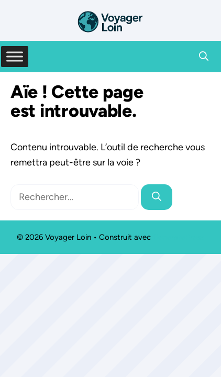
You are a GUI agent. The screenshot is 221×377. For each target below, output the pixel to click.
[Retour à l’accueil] (110, 21)
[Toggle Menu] (14, 56)
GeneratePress (178, 237)
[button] (203, 56)
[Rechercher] (156, 197)
